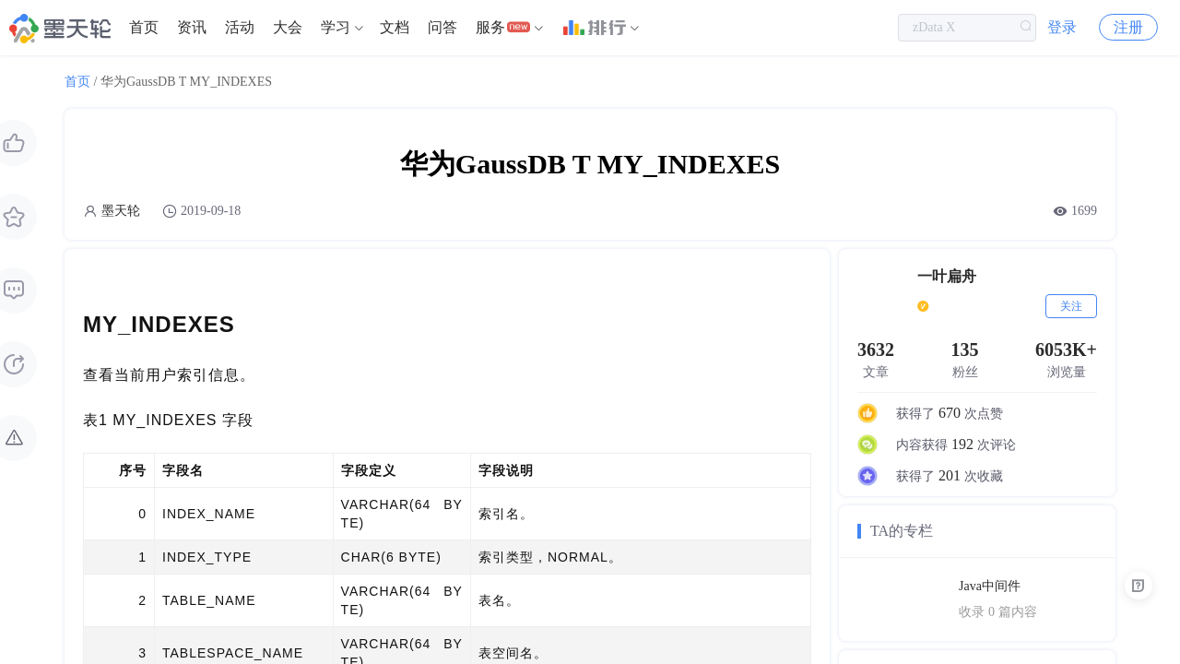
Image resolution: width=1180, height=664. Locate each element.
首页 (144, 27)
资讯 (191, 27)
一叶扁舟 (946, 276)
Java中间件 (990, 586)
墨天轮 (120, 211)
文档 (394, 27)
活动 (239, 27)
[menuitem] (144, 27)
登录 (1062, 27)
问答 (442, 27)
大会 (287, 27)
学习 (335, 27)
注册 (1128, 27)
